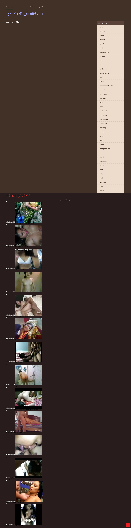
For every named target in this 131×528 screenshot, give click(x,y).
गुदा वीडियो (102, 136)
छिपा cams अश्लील (104, 52)
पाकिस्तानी (102, 157)
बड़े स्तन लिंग (102, 44)
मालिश (101, 140)
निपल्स (101, 186)
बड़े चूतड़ (101, 169)
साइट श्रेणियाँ (20, 7)
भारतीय (101, 27)
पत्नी (101, 65)
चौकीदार (101, 102)
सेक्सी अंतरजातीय (103, 115)
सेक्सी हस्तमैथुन (103, 127)
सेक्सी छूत (102, 190)
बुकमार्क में (41, 7)
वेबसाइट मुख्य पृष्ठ (9, 7)
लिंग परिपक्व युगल (104, 69)
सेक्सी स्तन (102, 132)
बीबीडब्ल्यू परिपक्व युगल (105, 148)
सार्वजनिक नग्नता (103, 161)
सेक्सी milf (102, 60)
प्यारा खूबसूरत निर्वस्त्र (104, 73)
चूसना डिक (102, 48)
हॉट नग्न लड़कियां (103, 94)
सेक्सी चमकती (103, 98)
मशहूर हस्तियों (103, 182)
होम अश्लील (102, 31)
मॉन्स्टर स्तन (102, 39)
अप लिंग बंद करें (103, 111)
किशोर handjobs (104, 119)
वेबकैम (101, 107)
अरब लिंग (102, 81)
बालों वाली (102, 144)
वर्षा (100, 153)
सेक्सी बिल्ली (102, 90)
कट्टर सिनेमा (102, 56)
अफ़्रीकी (101, 178)
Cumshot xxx (103, 123)
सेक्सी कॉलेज (102, 165)
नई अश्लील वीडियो (30, 7)
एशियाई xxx (102, 35)
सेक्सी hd (102, 77)
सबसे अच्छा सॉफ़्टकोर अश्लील (106, 86)
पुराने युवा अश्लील (103, 174)
